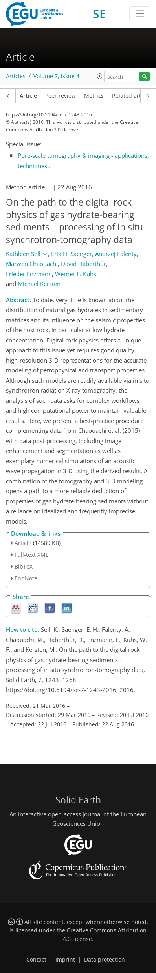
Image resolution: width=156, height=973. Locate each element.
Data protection (104, 959)
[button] (100, 76)
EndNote (26, 578)
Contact (36, 959)
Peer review (60, 95)
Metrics (94, 95)
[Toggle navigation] (139, 13)
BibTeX (24, 566)
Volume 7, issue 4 (56, 76)
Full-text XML (31, 554)
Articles (16, 76)
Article (28, 95)
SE (99, 14)
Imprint (65, 959)
